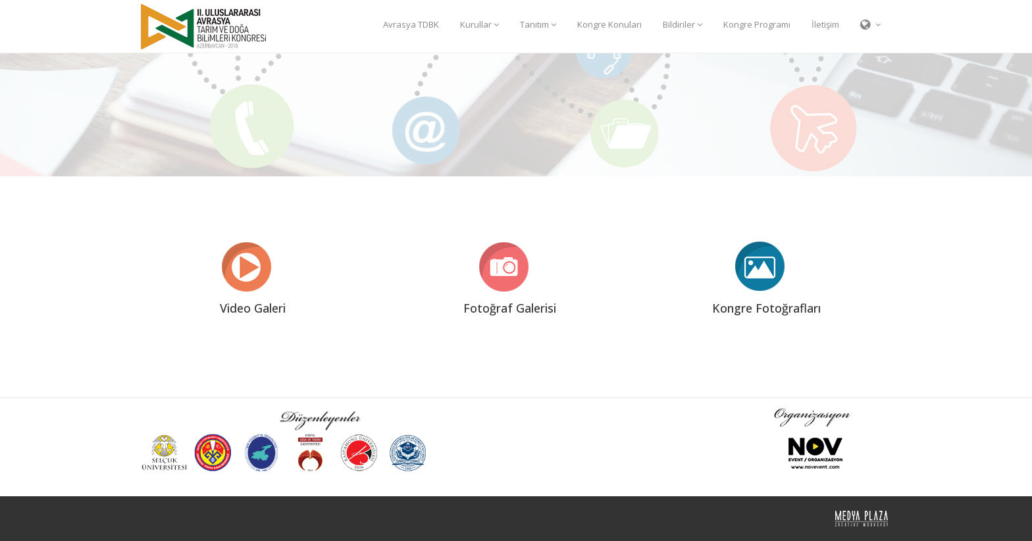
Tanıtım (538, 24)
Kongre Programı (756, 24)
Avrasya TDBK (411, 24)
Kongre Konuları (609, 24)
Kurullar (479, 24)
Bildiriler (682, 24)
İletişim (825, 24)
